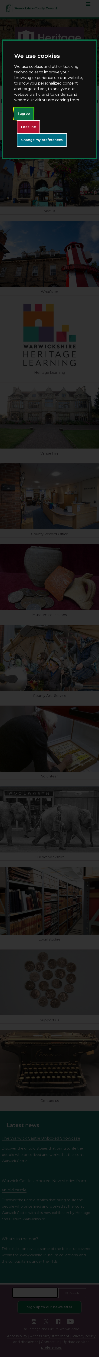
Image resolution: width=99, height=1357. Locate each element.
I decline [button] (28, 127)
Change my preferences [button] (42, 140)
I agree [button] (24, 113)
